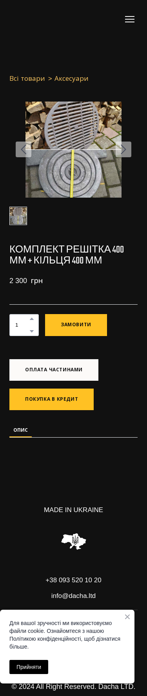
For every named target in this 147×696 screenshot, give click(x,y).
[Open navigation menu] (130, 19)
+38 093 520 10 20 (73, 580)
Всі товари (27, 78)
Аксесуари (71, 78)
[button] (32, 319)
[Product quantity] (22, 325)
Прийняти (28, 667)
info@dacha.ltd (73, 596)
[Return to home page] (41, 19)
